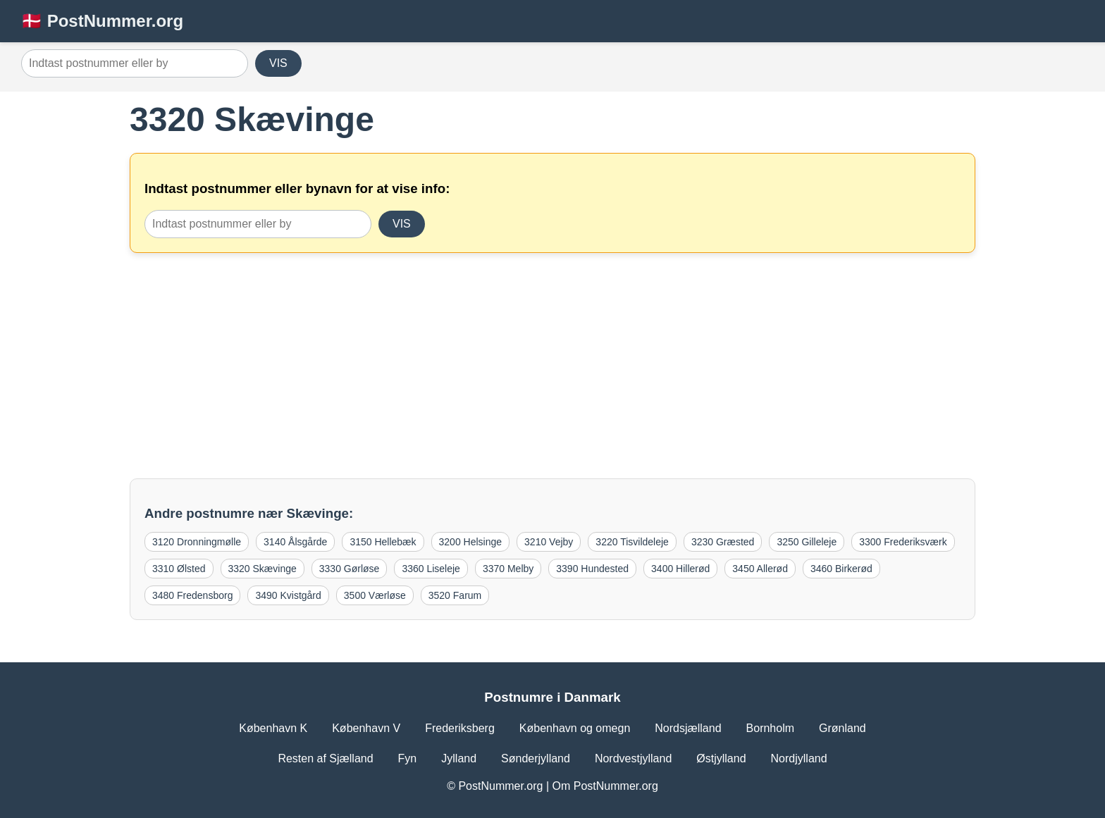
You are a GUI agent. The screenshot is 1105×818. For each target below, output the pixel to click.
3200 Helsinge (470, 541)
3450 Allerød (760, 568)
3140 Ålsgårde (295, 541)
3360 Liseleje (431, 568)
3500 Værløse (375, 595)
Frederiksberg (460, 728)
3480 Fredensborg (192, 595)
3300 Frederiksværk (903, 541)
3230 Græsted (723, 541)
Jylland (458, 758)
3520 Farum (454, 595)
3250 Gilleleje (807, 541)
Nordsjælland (688, 728)
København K (273, 728)
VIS (278, 63)
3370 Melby (508, 568)
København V (366, 728)
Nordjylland (799, 758)
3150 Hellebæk (383, 541)
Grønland (842, 728)
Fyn (407, 758)
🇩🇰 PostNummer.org (102, 20)
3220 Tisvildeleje (632, 541)
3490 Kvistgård (288, 595)
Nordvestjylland (633, 758)
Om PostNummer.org (605, 786)
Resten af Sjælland (325, 758)
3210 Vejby (548, 541)
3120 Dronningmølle (196, 541)
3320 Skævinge (262, 568)
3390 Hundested (592, 568)
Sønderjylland (535, 758)
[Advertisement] (552, 365)
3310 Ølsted (179, 568)
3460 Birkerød (841, 568)
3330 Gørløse (349, 568)
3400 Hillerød (680, 568)
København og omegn (574, 728)
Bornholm (770, 728)
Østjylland (721, 758)
